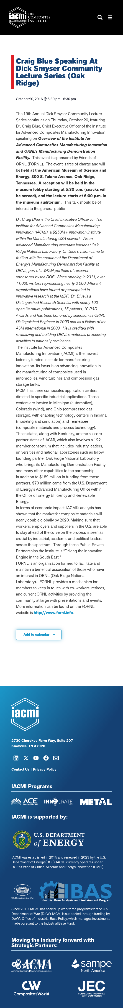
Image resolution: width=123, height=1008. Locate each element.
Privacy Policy (44, 769)
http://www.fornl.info (53, 612)
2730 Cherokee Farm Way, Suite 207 (42, 740)
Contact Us (20, 769)
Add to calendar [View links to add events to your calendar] (39, 634)
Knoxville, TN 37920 (28, 746)
